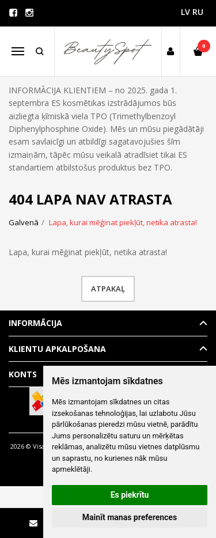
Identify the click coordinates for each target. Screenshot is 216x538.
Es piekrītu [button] (130, 494)
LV (185, 11)
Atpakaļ (108, 288)
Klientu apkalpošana (57, 348)
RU (197, 11)
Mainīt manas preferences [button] (129, 517)
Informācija (35, 322)
